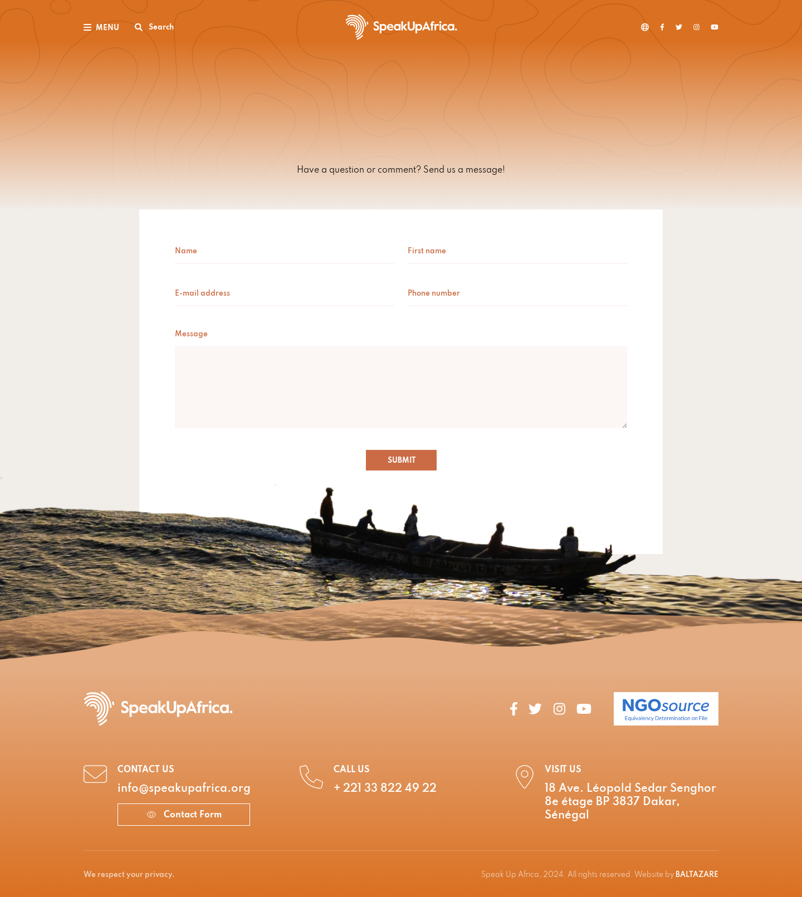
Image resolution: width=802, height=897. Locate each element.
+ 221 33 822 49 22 (385, 789)
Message (191, 334)
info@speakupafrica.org (184, 789)
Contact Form (184, 815)
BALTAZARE (697, 875)
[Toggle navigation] (101, 27)
